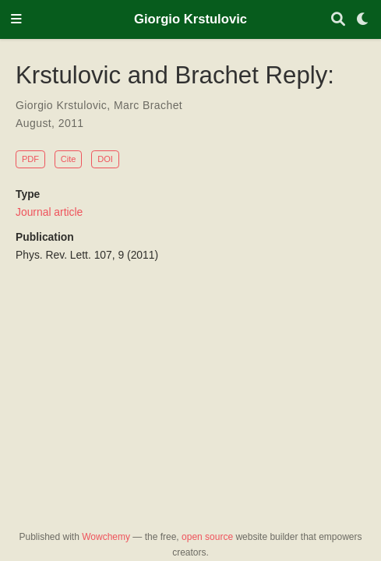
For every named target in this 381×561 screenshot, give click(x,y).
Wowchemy (106, 536)
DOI (105, 159)
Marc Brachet (148, 105)
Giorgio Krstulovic (190, 19)
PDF (30, 159)
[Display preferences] (363, 20)
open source (207, 536)
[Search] (338, 20)
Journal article (49, 212)
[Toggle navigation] (16, 20)
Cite (68, 159)
